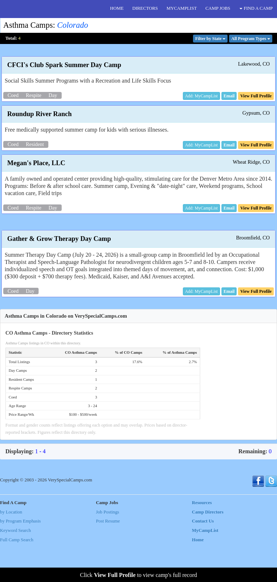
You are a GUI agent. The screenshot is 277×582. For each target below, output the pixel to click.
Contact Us (203, 558)
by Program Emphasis (20, 558)
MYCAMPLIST (182, 8)
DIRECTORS (145, 8)
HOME (117, 8)
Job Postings (107, 549)
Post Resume (108, 558)
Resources (202, 540)
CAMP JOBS (218, 8)
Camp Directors (208, 549)
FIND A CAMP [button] (256, 8)
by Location (11, 549)
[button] (229, 96)
